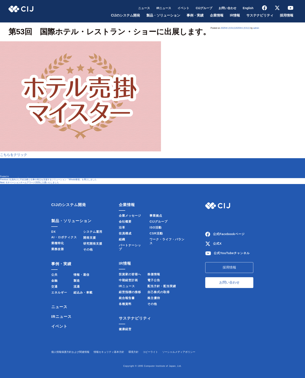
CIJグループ (204, 8)
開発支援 (89, 237)
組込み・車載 (83, 292)
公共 (54, 274)
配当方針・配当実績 (161, 286)
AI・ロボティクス (64, 237)
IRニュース (163, 8)
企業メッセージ (130, 215)
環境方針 (133, 351)
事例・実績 (195, 15)
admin (256, 28)
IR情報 (235, 15)
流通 (76, 286)
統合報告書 (127, 298)
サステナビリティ (259, 15)
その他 (88, 249)
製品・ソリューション (163, 15)
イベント (183, 8)
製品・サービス (36, 176)
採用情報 (286, 15)
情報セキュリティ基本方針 (109, 351)
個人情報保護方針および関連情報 (70, 351)
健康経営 (125, 329)
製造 (76, 280)
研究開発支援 (92, 243)
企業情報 (216, 15)
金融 (54, 280)
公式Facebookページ (228, 234)
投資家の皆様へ (130, 274)
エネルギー (59, 292)
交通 (54, 286)
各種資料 (125, 304)
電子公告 (153, 280)
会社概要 (125, 221)
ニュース (144, 8)
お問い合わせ (227, 8)
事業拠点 (156, 215)
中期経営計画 (128, 280)
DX (53, 231)
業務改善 (57, 249)
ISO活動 (156, 227)
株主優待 (153, 298)
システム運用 (92, 231)
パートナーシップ (130, 247)
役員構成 (125, 233)
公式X (217, 243)
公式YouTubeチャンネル (232, 253)
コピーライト (150, 351)
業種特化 (57, 243)
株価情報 (153, 274)
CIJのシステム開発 (125, 15)
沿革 (122, 227)
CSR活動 (156, 233)
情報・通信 (81, 274)
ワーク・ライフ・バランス (167, 241)
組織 (122, 239)
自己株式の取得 (158, 292)
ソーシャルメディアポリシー (178, 351)
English (248, 8)
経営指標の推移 (130, 292)
